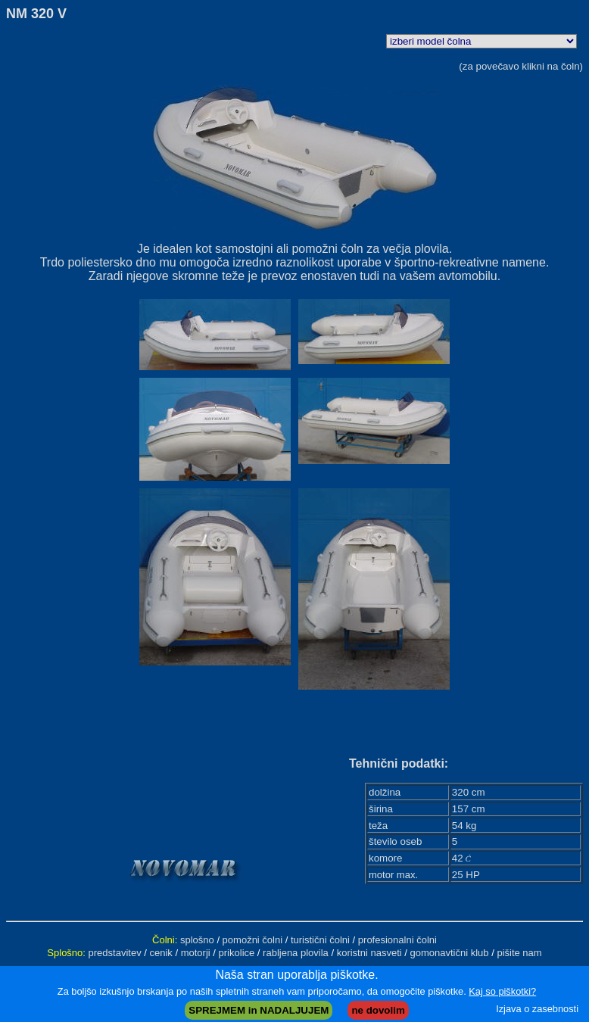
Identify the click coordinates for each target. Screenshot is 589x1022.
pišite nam (519, 952)
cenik (161, 952)
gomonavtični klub (449, 952)
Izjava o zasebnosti (537, 1008)
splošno (197, 940)
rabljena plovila (296, 952)
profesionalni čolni (397, 940)
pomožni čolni (253, 940)
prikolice (237, 952)
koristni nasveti (369, 952)
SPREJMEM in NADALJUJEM (259, 1010)
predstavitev (115, 952)
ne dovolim (377, 1010)
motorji (195, 952)
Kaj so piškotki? (502, 991)
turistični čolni (320, 940)
